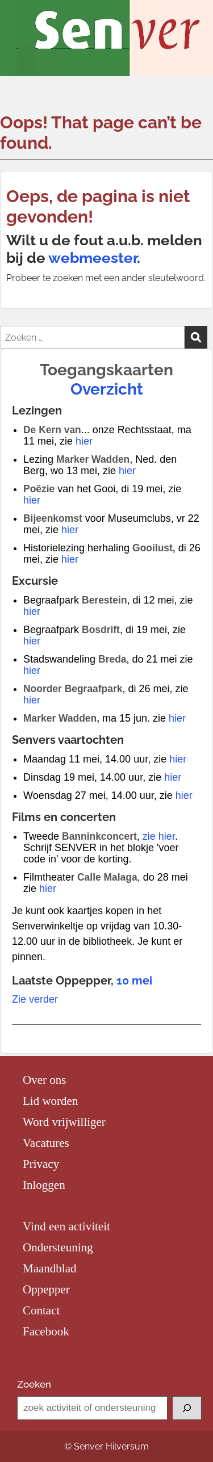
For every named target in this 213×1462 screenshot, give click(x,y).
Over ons (44, 1080)
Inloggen (44, 1185)
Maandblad (49, 1268)
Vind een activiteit (66, 1226)
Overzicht (106, 389)
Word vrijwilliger (64, 1122)
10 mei (134, 980)
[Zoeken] (187, 1408)
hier (84, 441)
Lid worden (50, 1101)
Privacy (41, 1164)
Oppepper (46, 1289)
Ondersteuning (58, 1247)
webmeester (92, 257)
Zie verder (35, 999)
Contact (41, 1310)
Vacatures (46, 1143)
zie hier (159, 836)
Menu (20, 20)
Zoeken (34, 1384)
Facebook (46, 1331)
